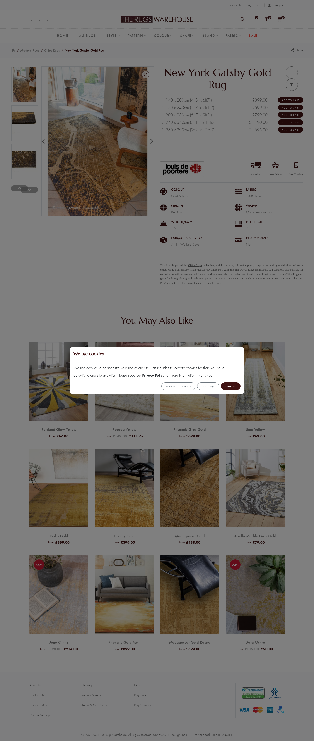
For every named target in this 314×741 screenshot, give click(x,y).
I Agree (230, 386)
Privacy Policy (153, 375)
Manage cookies (178, 386)
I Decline (208, 386)
